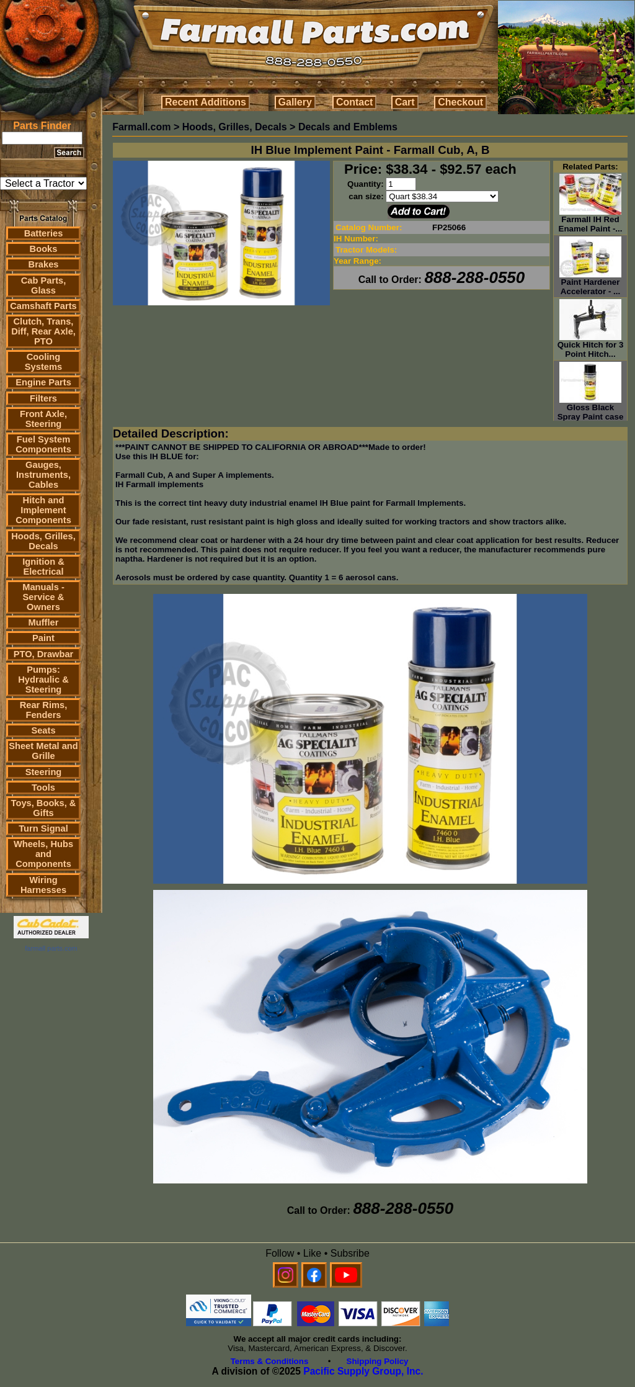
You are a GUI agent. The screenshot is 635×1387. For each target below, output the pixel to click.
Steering (43, 772)
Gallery (295, 102)
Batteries (43, 233)
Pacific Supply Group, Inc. (363, 1371)
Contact (354, 102)
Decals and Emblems (347, 127)
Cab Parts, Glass (43, 285)
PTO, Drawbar (44, 654)
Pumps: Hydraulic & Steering (43, 679)
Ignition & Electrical (43, 567)
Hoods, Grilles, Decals (43, 541)
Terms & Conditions (270, 1361)
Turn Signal (43, 828)
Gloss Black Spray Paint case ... (590, 413)
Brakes (44, 264)
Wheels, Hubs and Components (43, 854)
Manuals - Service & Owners (43, 597)
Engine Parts (43, 382)
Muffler (44, 622)
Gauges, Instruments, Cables (43, 475)
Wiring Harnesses (43, 885)
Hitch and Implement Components (43, 510)
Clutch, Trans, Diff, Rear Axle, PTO (43, 331)
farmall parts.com (51, 948)
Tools (43, 787)
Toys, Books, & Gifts (43, 808)
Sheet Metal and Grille (43, 751)
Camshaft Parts (43, 306)
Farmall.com (141, 127)
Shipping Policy (378, 1361)
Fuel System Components (43, 444)
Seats (43, 730)
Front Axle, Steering (43, 419)
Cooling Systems (43, 362)
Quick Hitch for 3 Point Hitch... (590, 346)
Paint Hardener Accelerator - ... (590, 283)
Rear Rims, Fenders (44, 710)
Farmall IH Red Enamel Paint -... (591, 220)
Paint (43, 638)
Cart (405, 102)
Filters (43, 398)
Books (44, 249)
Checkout (460, 102)
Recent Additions (205, 102)
